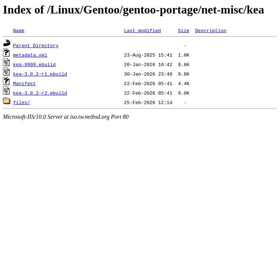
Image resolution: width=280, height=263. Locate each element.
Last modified (142, 30)
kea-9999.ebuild (34, 64)
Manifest (24, 83)
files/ (21, 102)
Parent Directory (36, 45)
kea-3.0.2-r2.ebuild (40, 92)
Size (183, 30)
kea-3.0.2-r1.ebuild (40, 73)
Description (210, 30)
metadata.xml (30, 55)
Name (18, 30)
